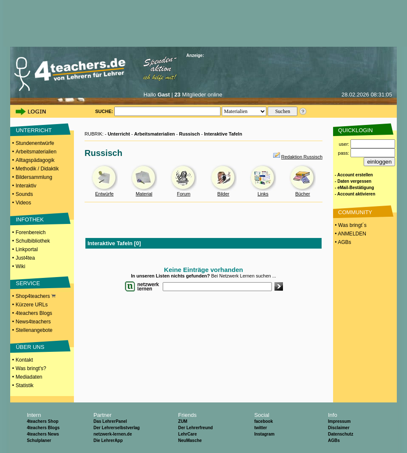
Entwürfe (104, 193)
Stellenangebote (34, 330)
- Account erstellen (354, 175)
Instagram (264, 434)
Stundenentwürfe (35, 143)
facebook (263, 421)
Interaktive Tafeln (223, 133)
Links (263, 193)
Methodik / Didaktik (37, 169)
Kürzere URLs (32, 305)
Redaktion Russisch (301, 156)
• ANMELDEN (350, 234)
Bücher (302, 193)
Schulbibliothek (33, 241)
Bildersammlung (34, 177)
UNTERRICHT (34, 130)
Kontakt (24, 360)
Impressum (339, 421)
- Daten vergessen (353, 181)
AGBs (334, 440)
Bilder (223, 193)
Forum (183, 193)
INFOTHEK (30, 219)
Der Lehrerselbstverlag (116, 427)
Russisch (189, 133)
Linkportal (27, 249)
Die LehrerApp (108, 440)
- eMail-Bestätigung (354, 187)
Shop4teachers (36, 296)
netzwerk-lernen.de (112, 434)
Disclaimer (339, 427)
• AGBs (342, 242)
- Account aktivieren (355, 194)
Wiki (20, 266)
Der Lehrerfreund (195, 427)
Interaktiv (26, 186)
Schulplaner (39, 440)
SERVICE (28, 283)
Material (144, 193)
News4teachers (33, 322)
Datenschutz (340, 434)
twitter (260, 427)
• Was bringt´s (350, 225)
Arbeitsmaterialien (36, 152)
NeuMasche (190, 440)
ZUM (182, 421)
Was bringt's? (31, 368)
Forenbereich (31, 232)
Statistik (25, 385)
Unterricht (118, 133)
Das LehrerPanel (110, 421)
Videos (23, 203)
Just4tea (25, 258)
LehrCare (187, 434)
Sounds (24, 194)
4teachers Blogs (34, 313)
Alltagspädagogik (35, 160)
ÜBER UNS (30, 347)
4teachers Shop (42, 421)
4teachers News (43, 434)
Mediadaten (29, 377)
